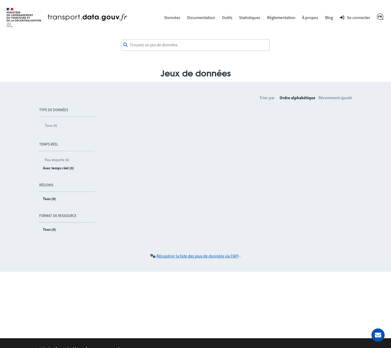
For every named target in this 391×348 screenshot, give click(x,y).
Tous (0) (51, 125)
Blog (329, 17)
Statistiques (249, 17)
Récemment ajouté (335, 97)
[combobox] (196, 45)
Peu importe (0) (57, 159)
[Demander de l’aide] (378, 335)
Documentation (201, 17)
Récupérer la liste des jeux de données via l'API (197, 256)
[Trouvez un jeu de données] (196, 45)
